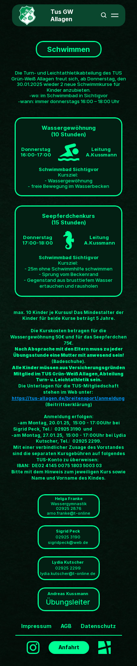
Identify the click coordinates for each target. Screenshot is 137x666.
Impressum (36, 626)
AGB (66, 626)
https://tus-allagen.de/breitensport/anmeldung (68, 398)
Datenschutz (98, 626)
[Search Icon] (103, 15)
